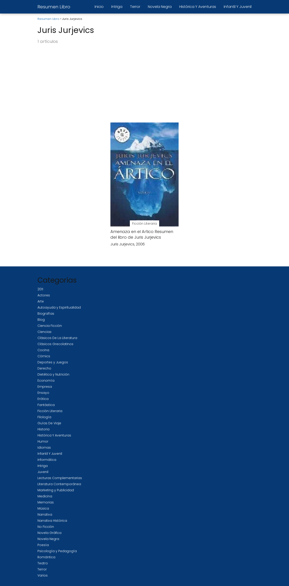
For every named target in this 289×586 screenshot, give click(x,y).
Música (43, 508)
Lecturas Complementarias (59, 478)
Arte (40, 301)
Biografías (45, 313)
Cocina (43, 350)
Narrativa (44, 514)
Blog (41, 319)
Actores (43, 295)
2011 (40, 289)
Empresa (44, 386)
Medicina (44, 496)
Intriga (116, 6)
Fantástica (46, 405)
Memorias (45, 502)
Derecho (44, 368)
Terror (135, 6)
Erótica (43, 399)
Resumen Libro (53, 7)
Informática (46, 459)
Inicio (99, 6)
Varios (42, 575)
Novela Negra (160, 6)
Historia (43, 429)
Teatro (42, 563)
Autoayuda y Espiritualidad (59, 307)
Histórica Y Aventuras (197, 6)
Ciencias (44, 332)
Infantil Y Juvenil (238, 6)
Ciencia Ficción (49, 325)
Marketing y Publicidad (55, 490)
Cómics (43, 356)
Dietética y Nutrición (53, 374)
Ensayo (43, 392)
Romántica (46, 557)
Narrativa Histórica (52, 520)
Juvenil (42, 472)
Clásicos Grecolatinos (55, 344)
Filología (44, 417)
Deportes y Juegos (52, 362)
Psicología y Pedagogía (57, 551)
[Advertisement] (144, 83)
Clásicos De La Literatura (57, 338)
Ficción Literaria (49, 411)
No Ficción (45, 526)
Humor (42, 441)
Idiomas (44, 447)
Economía (45, 380)
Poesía (43, 545)
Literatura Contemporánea (59, 484)
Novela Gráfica (49, 533)
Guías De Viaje (49, 423)
